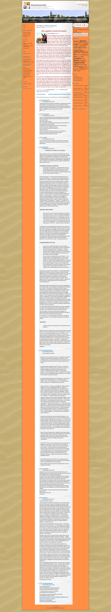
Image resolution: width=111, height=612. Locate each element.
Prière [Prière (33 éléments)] (81, 68)
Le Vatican (25, 36)
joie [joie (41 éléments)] (75, 56)
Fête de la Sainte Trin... (78, 88)
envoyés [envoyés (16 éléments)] (75, 49)
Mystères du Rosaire (27, 83)
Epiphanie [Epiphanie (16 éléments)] (80, 49)
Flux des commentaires (78, 78)
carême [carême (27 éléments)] (85, 44)
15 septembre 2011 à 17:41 (48, 499)
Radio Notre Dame (27, 73)
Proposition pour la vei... (78, 92)
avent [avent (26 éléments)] (81, 43)
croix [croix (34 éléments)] (75, 47)
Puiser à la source (82, 4)
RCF (24, 78)
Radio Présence (26, 74)
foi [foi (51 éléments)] (74, 54)
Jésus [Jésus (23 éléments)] (82, 57)
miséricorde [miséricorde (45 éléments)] (79, 62)
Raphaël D (44, 147)
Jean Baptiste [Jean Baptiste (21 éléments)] (84, 55)
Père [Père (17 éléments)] (74, 69)
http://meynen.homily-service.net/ (48, 601)
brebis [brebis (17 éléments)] (80, 44)
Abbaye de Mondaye (27, 59)
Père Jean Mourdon (46, 350)
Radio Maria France (27, 71)
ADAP (24, 27)
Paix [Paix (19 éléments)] (81, 64)
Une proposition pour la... (79, 97)
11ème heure (62, 89)
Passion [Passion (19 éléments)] (81, 66)
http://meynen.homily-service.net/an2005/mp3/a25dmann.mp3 (54, 597)
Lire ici (57, 33)
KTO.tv (24, 67)
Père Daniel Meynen (46, 583)
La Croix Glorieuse (41, 94)
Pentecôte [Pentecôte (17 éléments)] (75, 68)
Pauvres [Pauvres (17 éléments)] (85, 66)
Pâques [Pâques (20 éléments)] (86, 68)
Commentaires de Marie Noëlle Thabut (28, 46)
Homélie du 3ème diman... (79, 100)
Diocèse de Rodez (27, 32)
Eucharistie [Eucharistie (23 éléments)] (84, 52)
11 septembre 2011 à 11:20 (48, 101)
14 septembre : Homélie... (79, 85)
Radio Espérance (26, 68)
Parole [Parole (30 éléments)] (75, 66)
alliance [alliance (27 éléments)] (76, 41)
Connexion (76, 76)
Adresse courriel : (77, 32)
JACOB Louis (45, 100)
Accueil (26, 20)
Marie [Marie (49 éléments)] (76, 60)
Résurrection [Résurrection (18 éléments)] (82, 69)
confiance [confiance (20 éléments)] (76, 46)
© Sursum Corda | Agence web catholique (55, 608)
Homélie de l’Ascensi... (78, 95)
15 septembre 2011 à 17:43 (48, 584)
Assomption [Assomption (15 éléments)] (75, 42)
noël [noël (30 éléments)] (75, 64)
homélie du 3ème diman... (79, 102)
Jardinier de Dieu (26, 35)
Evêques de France (27, 33)
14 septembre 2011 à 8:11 (48, 351)
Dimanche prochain (51, 89)
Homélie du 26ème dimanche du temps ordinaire (59, 94)
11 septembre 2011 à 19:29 (48, 115)
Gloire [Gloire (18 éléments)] (78, 55)
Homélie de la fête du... (78, 105)
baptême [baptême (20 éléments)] (85, 43)
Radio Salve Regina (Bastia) (27, 77)
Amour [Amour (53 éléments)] (83, 41)
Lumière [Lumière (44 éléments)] (77, 58)
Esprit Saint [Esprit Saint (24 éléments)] (77, 52)
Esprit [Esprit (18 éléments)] (85, 51)
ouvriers (41, 90)
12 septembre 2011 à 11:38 (48, 138)
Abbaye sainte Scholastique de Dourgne (28, 61)
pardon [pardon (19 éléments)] (85, 64)
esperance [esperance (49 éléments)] (78, 50)
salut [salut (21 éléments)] (74, 71)
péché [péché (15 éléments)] (77, 69)
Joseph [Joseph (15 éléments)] (78, 56)
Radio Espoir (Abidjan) (27, 70)
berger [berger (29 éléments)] (75, 44)
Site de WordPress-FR (78, 80)
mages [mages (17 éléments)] (83, 58)
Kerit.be (44, 497)
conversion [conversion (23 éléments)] (82, 46)
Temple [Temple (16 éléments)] (78, 70)
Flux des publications (78, 77)
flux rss (84, 5)
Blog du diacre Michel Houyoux (27, 44)
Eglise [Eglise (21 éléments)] (85, 47)
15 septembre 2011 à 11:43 (48, 470)
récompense (46, 90)
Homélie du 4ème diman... (79, 89)
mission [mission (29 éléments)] (83, 61)
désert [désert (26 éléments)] (80, 47)
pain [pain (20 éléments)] (78, 64)
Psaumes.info (26, 48)
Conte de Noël (76, 94)
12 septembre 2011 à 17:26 (48, 148)
